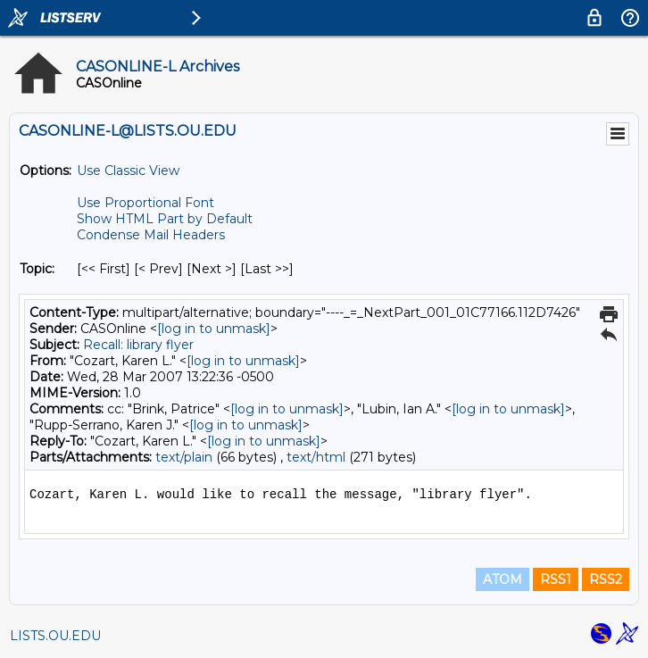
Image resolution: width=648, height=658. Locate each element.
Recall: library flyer (138, 345)
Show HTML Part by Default (165, 219)
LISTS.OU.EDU (55, 636)
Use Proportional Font (145, 203)
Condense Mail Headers (151, 235)
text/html (316, 457)
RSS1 (555, 579)
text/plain (183, 457)
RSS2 (605, 579)
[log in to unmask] (213, 329)
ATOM (502, 579)
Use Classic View (128, 170)
